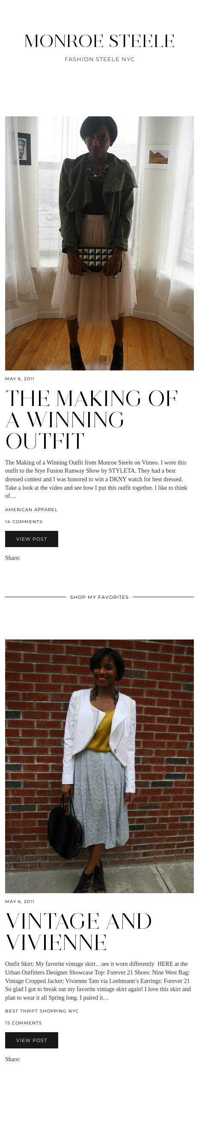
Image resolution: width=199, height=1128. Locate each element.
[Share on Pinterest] (37, 558)
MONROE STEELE (99, 40)
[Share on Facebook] (28, 558)
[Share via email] (24, 558)
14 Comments (23, 521)
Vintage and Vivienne (78, 932)
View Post (31, 539)
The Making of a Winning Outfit (91, 419)
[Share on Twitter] (32, 558)
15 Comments (23, 1023)
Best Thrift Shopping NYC (42, 1011)
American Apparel (31, 509)
